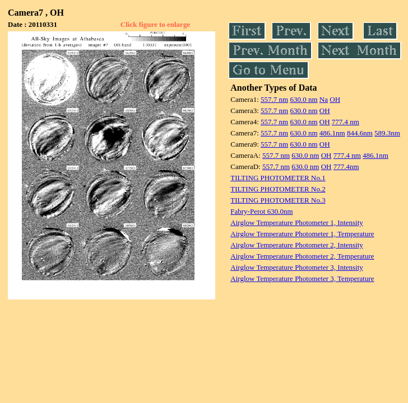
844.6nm (360, 133)
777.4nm (346, 166)
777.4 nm (345, 122)
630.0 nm (303, 99)
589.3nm (387, 133)
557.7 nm (274, 99)
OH (335, 99)
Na (323, 99)
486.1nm (332, 133)
